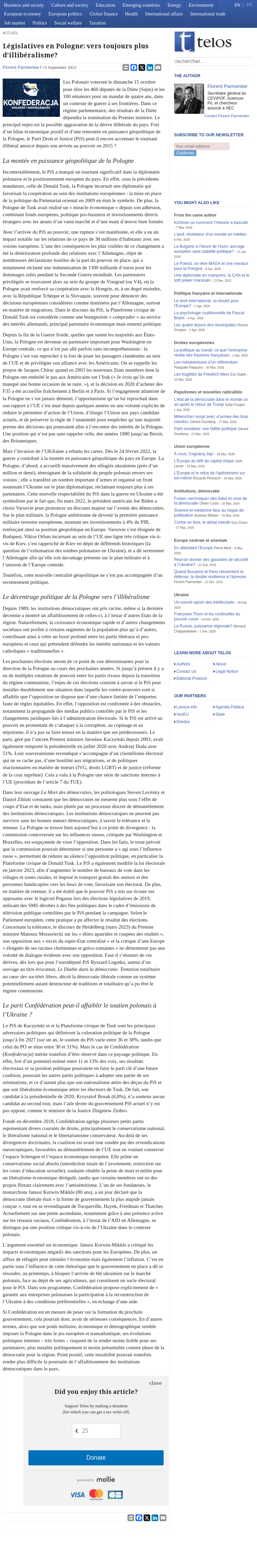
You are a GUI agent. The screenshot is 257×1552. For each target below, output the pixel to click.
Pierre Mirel (222, 515)
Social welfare (68, 23)
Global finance (103, 13)
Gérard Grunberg (203, 388)
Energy (174, 5)
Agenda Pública (230, 673)
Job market (14, 23)
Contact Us (186, 638)
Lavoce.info (186, 673)
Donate (96, 1457)
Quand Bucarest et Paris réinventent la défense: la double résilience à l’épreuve (210, 541)
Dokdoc (183, 688)
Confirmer (185, 153)
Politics (39, 23)
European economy (22, 13)
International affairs (164, 13)
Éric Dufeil (238, 341)
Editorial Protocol (191, 645)
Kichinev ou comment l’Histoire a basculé (211, 189)
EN (237, 5)
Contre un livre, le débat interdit (202, 489)
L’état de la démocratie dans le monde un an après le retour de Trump (211, 369)
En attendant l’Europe (193, 514)
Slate (220, 681)
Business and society (24, 5)
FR (249, 5)
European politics (65, 13)
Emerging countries (141, 5)
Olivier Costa (209, 470)
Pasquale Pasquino (188, 334)
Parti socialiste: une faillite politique (205, 395)
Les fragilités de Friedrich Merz (201, 341)
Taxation (97, 23)
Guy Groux (239, 489)
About (221, 630)
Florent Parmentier (21, 67)
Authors (183, 630)
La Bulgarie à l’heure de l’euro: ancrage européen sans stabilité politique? (209, 216)
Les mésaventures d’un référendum (206, 329)
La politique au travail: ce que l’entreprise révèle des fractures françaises (211, 319)
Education (105, 5)
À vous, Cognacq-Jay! (193, 420)
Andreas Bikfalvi (206, 482)
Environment (200, 5)
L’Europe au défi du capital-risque (204, 427)
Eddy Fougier (235, 371)
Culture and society (69, 5)
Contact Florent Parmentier (226, 116)
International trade (208, 13)
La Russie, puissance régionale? (203, 593)
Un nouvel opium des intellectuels (204, 569)
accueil (10, 33)
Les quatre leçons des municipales (205, 291)
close (155, 1383)
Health (131, 13)
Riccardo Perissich (207, 445)
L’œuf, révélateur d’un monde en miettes (210, 201)
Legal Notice (227, 638)
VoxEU (182, 681)
